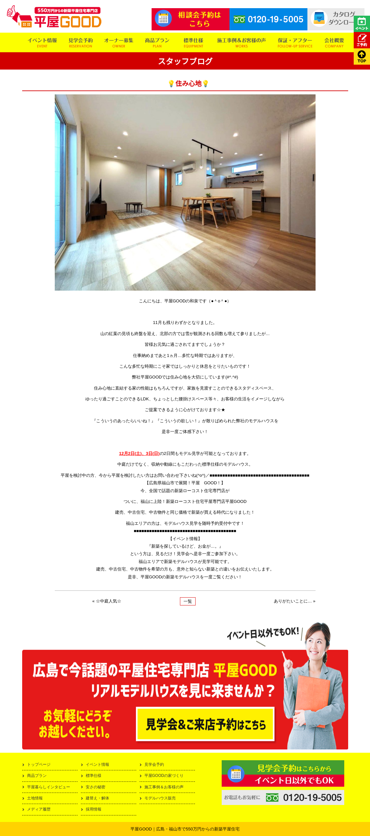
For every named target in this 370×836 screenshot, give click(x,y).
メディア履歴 (39, 809)
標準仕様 (93, 775)
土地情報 (35, 798)
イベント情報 (97, 764)
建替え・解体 (97, 798)
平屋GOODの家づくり (164, 775)
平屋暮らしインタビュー (48, 787)
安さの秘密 (95, 787)
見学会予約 (154, 764)
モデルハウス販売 (160, 798)
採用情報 (93, 809)
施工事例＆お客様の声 (164, 787)
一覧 (188, 601)
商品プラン (37, 775)
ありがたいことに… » (295, 601)
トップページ (39, 764)
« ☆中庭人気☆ (106, 601)
